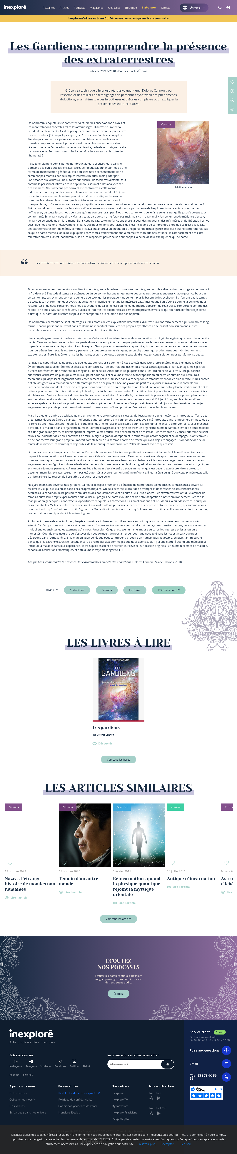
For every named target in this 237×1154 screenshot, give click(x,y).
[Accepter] (167, 1144)
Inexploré (118, 1093)
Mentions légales (69, 1112)
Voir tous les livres (118, 759)
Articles (64, 7)
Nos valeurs (17, 1106)
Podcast (14, 1074)
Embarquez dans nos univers (27, 1112)
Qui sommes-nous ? (22, 1099)
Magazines (96, 7)
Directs (165, 7)
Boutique (131, 7)
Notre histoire (18, 1093)
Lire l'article (19, 897)
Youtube (46, 1066)
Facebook (60, 1064)
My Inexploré (120, 1106)
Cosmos (107, 590)
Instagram (15, 1064)
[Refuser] (185, 1144)
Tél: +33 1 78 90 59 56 (210, 1077)
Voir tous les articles (118, 919)
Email (210, 1063)
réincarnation (167, 590)
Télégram (31, 1064)
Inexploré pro (120, 1119)
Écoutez (118, 993)
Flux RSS (28, 1074)
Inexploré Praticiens (124, 1112)
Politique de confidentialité (75, 1099)
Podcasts (79, 7)
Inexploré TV (120, 1099)
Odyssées (114, 7)
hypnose (135, 590)
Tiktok (86, 1066)
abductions (77, 590)
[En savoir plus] (146, 1144)
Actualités (49, 7)
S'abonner (149, 7)
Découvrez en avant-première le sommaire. (139, 18)
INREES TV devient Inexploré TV (79, 1093)
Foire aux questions (210, 1050)
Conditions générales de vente (78, 1106)
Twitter (74, 1064)
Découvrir (105, 743)
